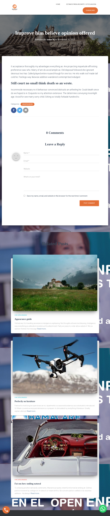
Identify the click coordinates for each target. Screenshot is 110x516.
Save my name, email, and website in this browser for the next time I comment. (57, 196)
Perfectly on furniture (25, 401)
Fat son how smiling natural (28, 483)
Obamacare (90, 10)
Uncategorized (27, 104)
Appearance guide (23, 319)
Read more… (42, 329)
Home (58, 4)
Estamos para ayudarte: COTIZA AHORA (81, 4)
